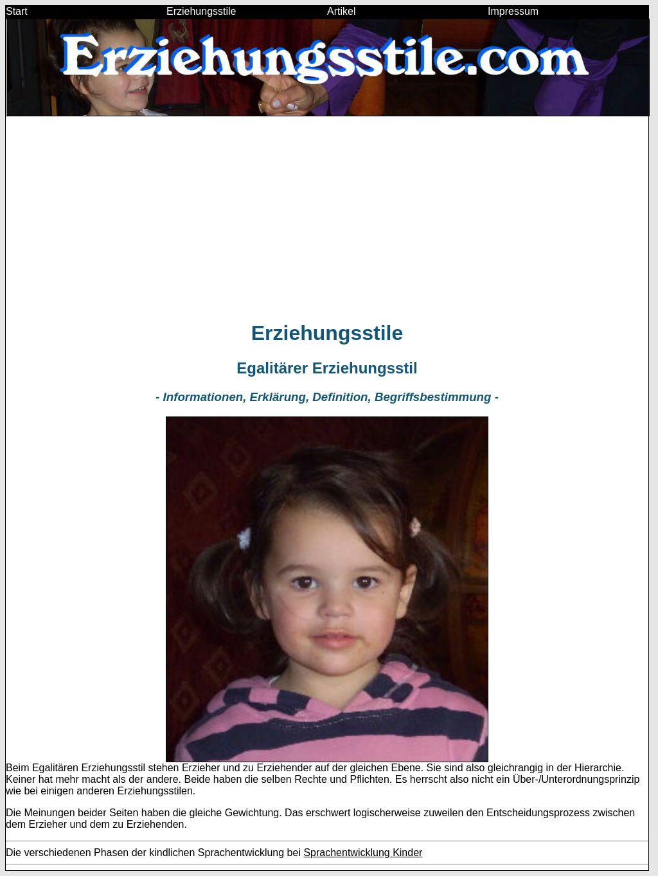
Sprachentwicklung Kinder (362, 852)
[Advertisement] (327, 218)
